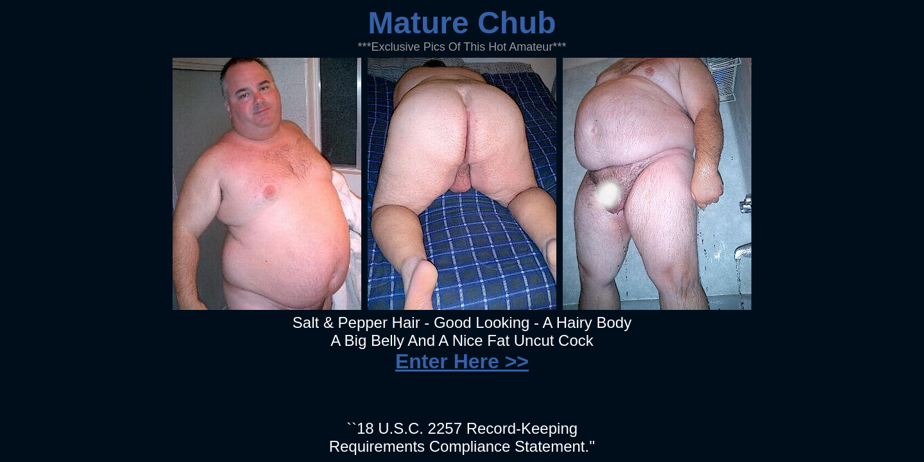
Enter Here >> (462, 361)
